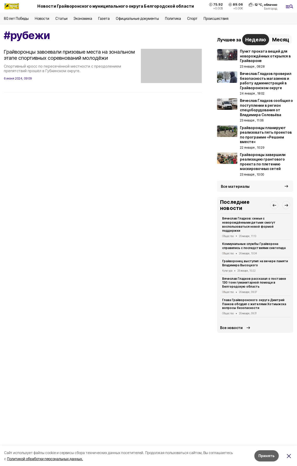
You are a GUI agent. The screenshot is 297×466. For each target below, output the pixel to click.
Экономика (83, 18)
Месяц (280, 40)
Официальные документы (137, 18)
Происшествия (216, 18)
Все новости (231, 327)
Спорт (192, 18)
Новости (42, 18)
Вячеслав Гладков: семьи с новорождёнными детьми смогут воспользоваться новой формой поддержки (248, 224)
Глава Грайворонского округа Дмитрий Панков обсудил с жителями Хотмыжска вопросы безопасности (254, 304)
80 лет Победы (16, 18)
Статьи (61, 18)
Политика (173, 18)
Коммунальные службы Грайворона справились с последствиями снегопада (254, 246)
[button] (274, 205)
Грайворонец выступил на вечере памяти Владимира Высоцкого (255, 263)
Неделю (255, 40)
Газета (104, 18)
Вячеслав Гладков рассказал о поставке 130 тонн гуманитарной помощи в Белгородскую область (254, 283)
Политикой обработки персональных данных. (45, 459)
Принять (266, 456)
